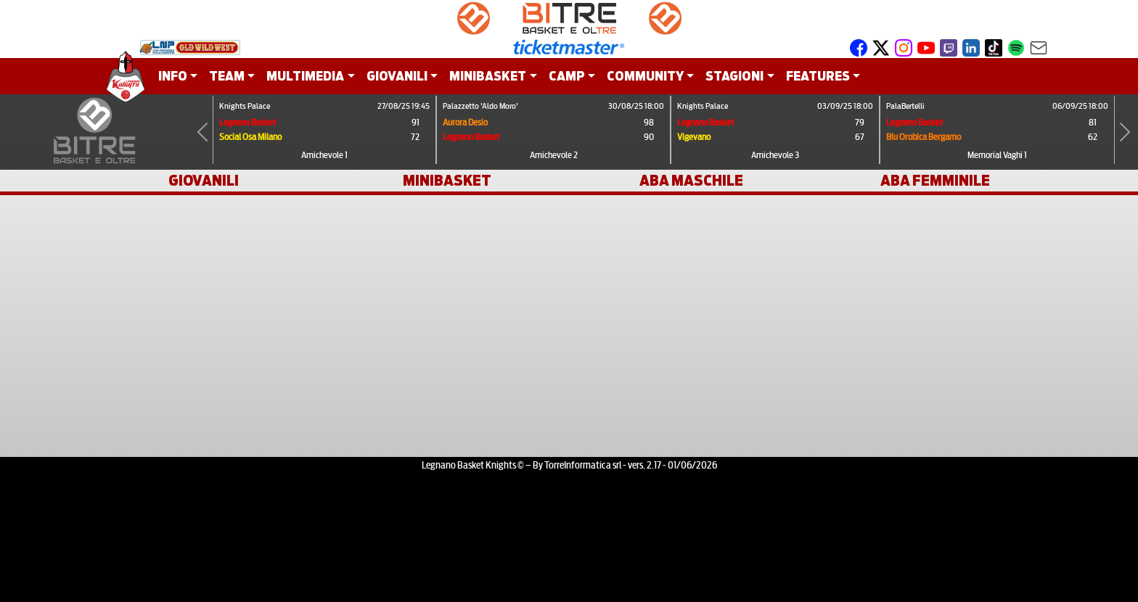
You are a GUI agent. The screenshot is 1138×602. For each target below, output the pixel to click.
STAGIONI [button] (734, 75)
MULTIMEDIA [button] (305, 75)
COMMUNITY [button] (645, 75)
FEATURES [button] (818, 75)
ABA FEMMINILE (935, 180)
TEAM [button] (227, 75)
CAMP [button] (567, 75)
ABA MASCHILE (691, 180)
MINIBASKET (447, 180)
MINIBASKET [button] (487, 75)
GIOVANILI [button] (397, 75)
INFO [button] (172, 75)
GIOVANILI (203, 180)
